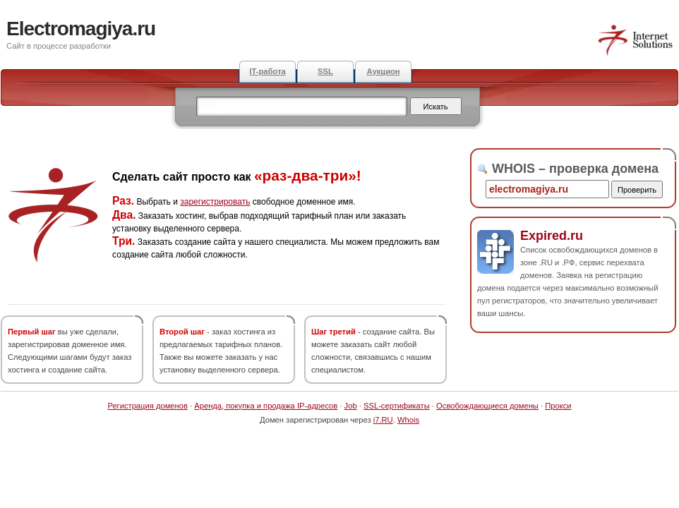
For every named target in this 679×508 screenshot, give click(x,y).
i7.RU (383, 420)
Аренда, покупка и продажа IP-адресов (265, 405)
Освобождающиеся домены (487, 405)
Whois (408, 420)
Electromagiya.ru (80, 29)
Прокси (558, 405)
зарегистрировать (215, 202)
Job (350, 405)
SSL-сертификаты (396, 405)
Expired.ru (551, 236)
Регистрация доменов (147, 405)
